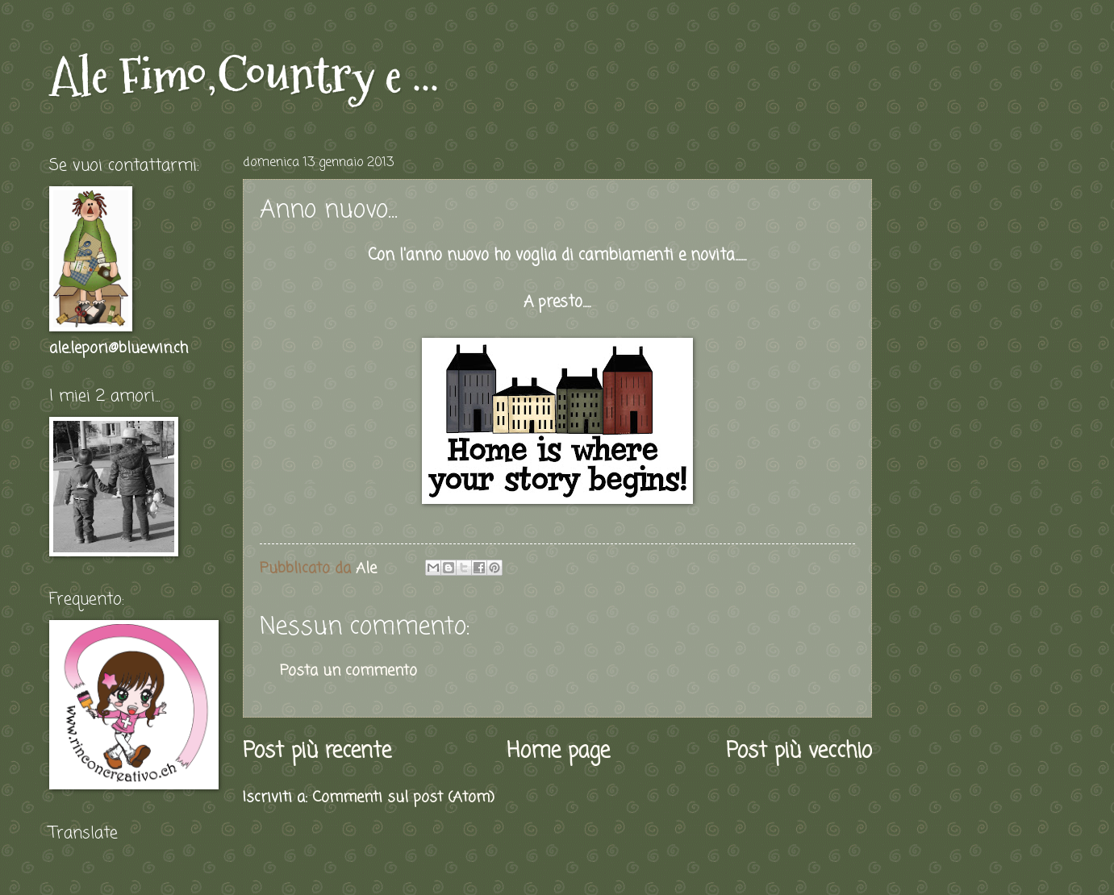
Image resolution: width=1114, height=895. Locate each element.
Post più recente (317, 752)
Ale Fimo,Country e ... (244, 75)
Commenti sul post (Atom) (403, 797)
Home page (558, 752)
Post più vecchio (799, 752)
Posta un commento (348, 671)
